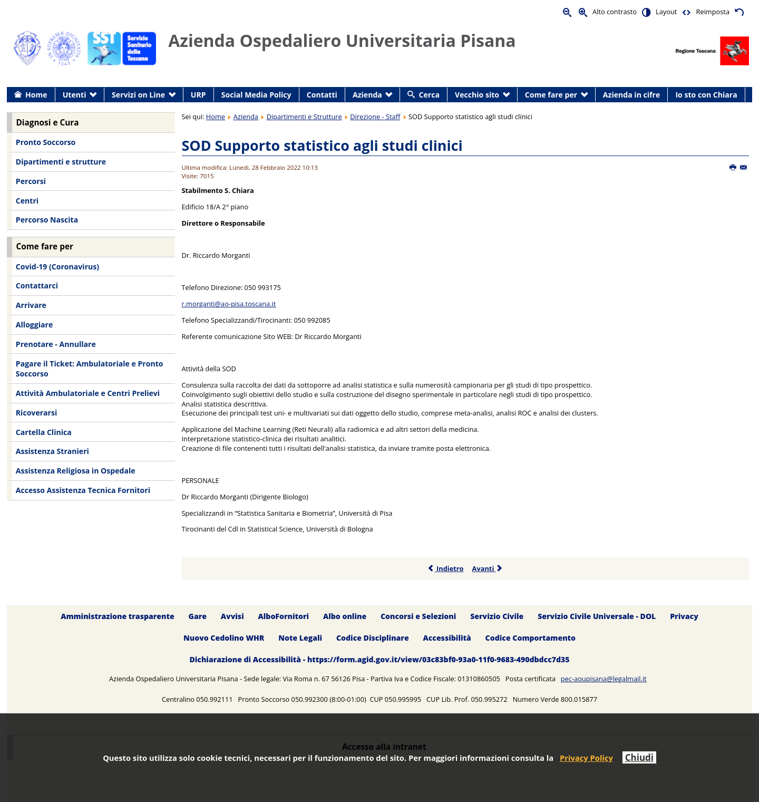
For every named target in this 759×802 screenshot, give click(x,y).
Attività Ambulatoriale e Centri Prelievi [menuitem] (88, 393)
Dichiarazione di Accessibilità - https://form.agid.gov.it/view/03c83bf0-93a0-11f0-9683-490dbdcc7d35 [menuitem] (379, 659)
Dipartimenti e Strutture (304, 116)
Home (215, 116)
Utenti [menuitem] (74, 95)
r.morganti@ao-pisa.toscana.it (229, 303)
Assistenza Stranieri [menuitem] (52, 451)
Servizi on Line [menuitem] (138, 95)
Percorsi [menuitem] (31, 181)
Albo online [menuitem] (344, 617)
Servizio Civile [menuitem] (496, 617)
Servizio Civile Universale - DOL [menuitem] (597, 617)
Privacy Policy (586, 757)
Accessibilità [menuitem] (447, 638)
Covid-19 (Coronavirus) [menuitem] (57, 267)
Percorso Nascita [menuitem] (47, 220)
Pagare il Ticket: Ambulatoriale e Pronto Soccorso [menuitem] (89, 369)
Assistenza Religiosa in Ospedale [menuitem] (75, 471)
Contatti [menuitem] (322, 95)
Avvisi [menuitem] (232, 617)
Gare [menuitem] (198, 617)
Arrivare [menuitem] (31, 305)
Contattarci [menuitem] (37, 286)
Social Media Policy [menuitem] (256, 95)
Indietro (445, 568)
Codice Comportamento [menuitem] (530, 638)
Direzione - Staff (375, 116)
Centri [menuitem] (27, 201)
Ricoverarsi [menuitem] (36, 413)
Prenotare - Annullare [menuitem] (56, 344)
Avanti (487, 568)
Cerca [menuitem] (429, 95)
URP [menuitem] (198, 95)
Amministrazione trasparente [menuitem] (117, 617)
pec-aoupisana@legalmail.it (604, 678)
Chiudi (639, 757)
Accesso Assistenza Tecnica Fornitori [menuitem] (83, 490)
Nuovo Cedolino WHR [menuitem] (223, 638)
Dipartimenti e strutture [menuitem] (61, 162)
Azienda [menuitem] (367, 95)
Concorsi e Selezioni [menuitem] (418, 617)
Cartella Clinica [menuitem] (44, 432)
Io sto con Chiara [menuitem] (706, 95)
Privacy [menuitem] (684, 617)
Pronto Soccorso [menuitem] (45, 142)
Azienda (245, 116)
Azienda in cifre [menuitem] (631, 95)
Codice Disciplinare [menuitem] (372, 638)
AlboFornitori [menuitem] (283, 617)
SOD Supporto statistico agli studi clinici (322, 145)
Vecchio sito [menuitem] (477, 95)
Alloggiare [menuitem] (34, 325)
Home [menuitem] (36, 95)
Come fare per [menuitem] (551, 95)
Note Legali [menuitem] (300, 638)
